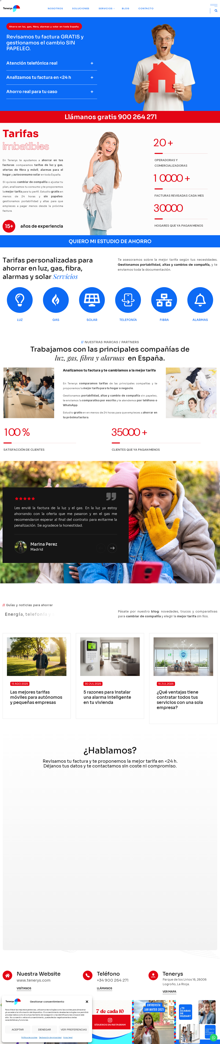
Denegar (44, 1029)
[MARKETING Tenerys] (109, 854)
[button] (87, 1001)
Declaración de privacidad (50, 1037)
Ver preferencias (74, 1029)
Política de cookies (29, 1037)
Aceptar (18, 1029)
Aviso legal (68, 1037)
